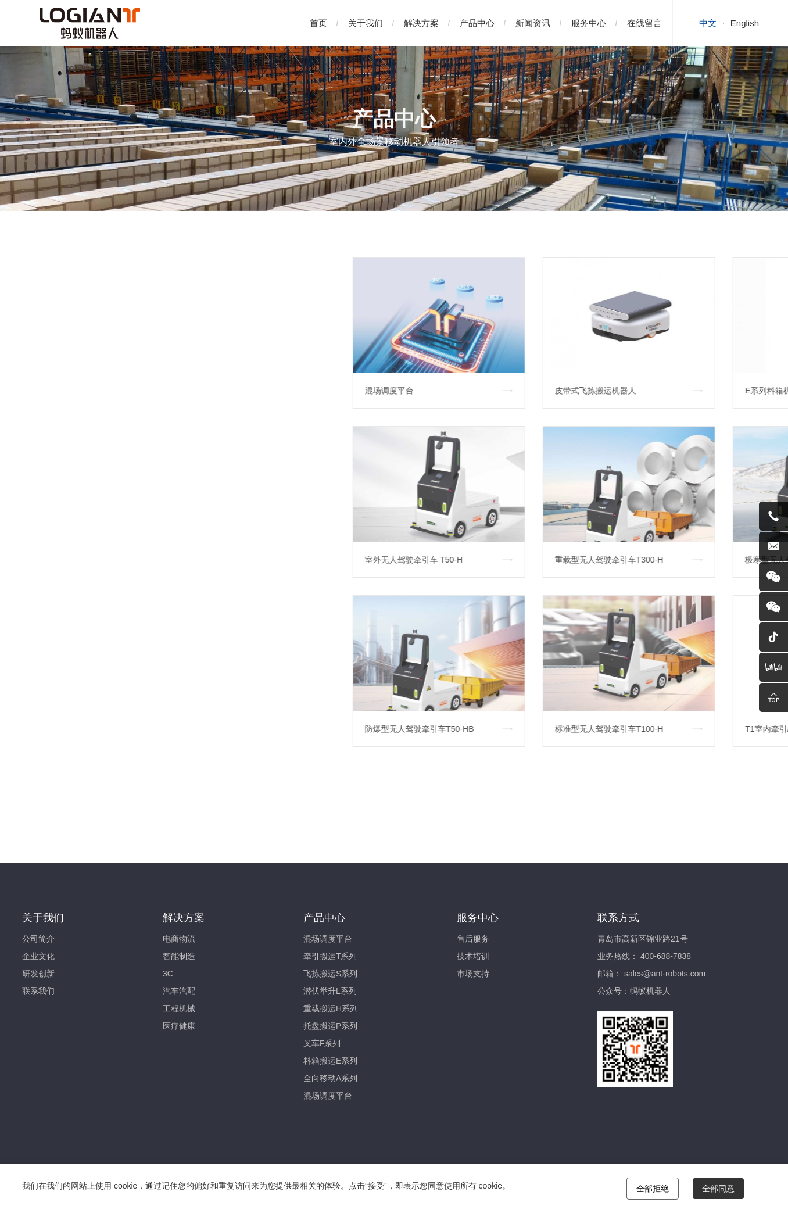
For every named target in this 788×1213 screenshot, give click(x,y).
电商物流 (179, 938)
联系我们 (38, 991)
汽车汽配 (179, 991)
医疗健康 (179, 1025)
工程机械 (179, 1008)
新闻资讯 (532, 23)
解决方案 (421, 23)
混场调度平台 (327, 938)
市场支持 (473, 973)
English (744, 23)
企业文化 (38, 956)
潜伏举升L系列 (330, 991)
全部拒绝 (652, 1188)
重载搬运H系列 (330, 1008)
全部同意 (718, 1188)
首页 (318, 23)
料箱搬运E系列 (330, 1060)
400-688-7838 (665, 956)
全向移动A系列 (330, 1078)
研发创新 (38, 973)
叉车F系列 (322, 1043)
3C (168, 973)
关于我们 (365, 23)
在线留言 (644, 23)
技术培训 (473, 956)
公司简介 (38, 938)
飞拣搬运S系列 (330, 973)
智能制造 (179, 956)
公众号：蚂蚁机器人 (634, 991)
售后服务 (473, 938)
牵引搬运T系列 (330, 956)
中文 (708, 23)
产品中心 (477, 23)
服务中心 (588, 23)
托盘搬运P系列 (330, 1025)
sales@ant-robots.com (664, 973)
